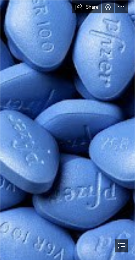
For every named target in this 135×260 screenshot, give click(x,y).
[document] (67, 130)
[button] (86, 6)
